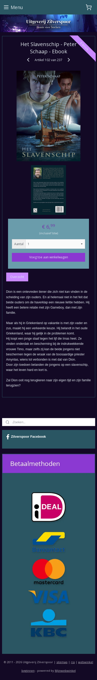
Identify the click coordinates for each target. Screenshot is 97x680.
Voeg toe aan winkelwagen (48, 257)
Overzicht (17, 277)
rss (73, 662)
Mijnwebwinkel (65, 670)
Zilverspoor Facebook (26, 437)
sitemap (62, 662)
